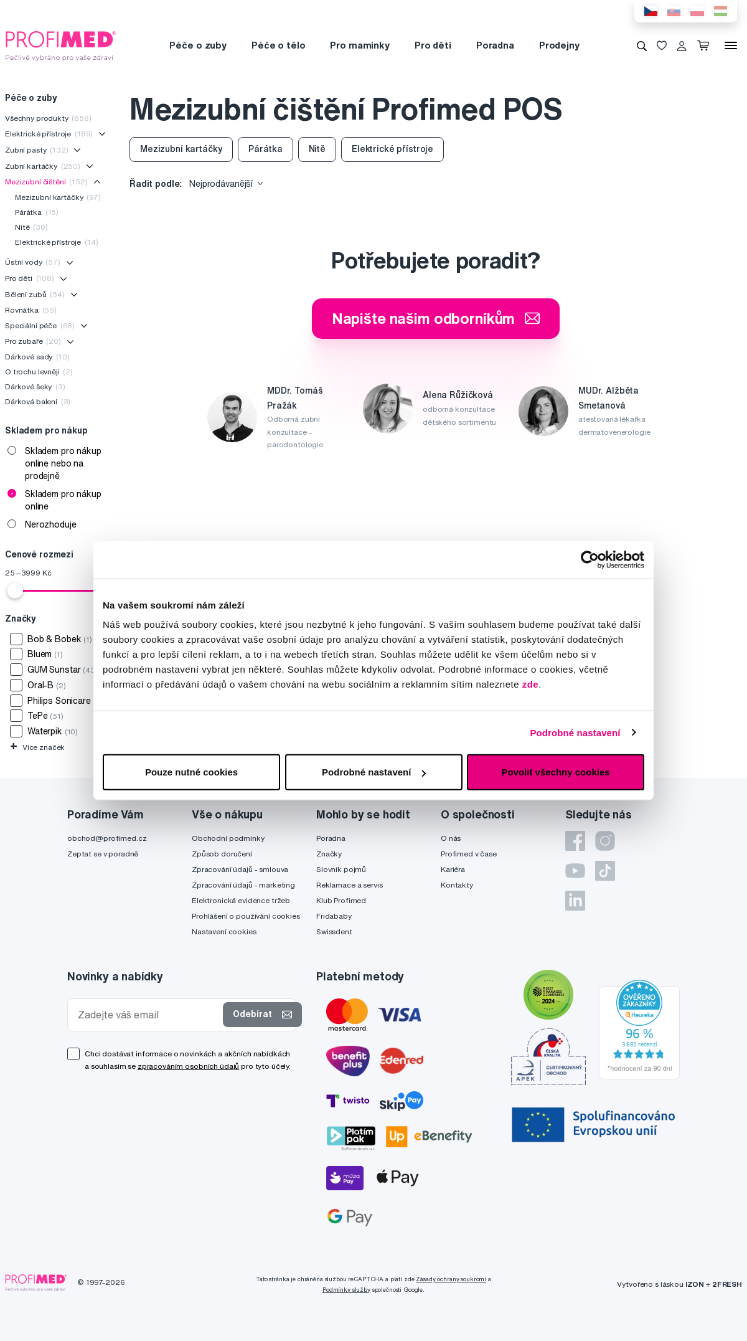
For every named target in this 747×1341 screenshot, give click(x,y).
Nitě (31, 227)
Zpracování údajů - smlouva (240, 869)
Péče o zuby (197, 45)
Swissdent (334, 931)
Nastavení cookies (224, 931)
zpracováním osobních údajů (188, 1066)
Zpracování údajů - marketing (243, 885)
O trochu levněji (39, 371)
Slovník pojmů (341, 869)
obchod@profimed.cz (106, 838)
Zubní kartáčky (42, 166)
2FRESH (727, 1284)
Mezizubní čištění (46, 182)
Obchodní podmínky (228, 838)
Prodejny (559, 45)
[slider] (15, 590)
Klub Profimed (341, 900)
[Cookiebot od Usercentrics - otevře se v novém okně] (589, 559)
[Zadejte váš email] (148, 1015)
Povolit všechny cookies (555, 772)
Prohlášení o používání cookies (246, 916)
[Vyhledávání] (641, 45)
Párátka (37, 212)
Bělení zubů (35, 294)
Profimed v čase (469, 854)
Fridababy (334, 916)
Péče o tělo (278, 45)
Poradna (495, 45)
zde (530, 684)
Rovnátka (31, 310)
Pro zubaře (33, 341)
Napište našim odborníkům (436, 318)
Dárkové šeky (35, 386)
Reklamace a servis (349, 885)
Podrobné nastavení (575, 732)
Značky (329, 854)
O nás (451, 838)
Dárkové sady (37, 357)
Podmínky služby (346, 1289)
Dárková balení (37, 401)
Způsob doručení (222, 854)
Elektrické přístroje (49, 134)
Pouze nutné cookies (191, 772)
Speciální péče (40, 325)
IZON (694, 1284)
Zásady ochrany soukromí (451, 1279)
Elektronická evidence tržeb (241, 900)
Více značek (37, 747)
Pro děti (433, 45)
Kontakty (457, 885)
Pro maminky (359, 45)
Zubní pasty (36, 150)
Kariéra (453, 869)
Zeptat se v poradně (102, 854)
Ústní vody (32, 262)
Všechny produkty (48, 118)
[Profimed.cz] (61, 44)
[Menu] (731, 45)
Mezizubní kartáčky (58, 197)
